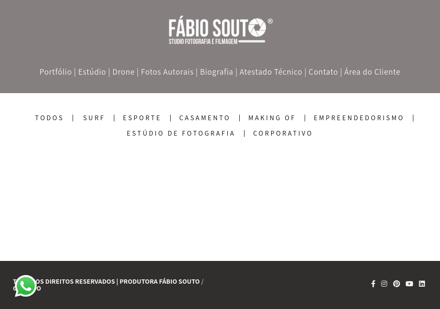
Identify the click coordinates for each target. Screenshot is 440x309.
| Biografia (215, 72)
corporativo (283, 133)
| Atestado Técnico (268, 72)
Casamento (205, 118)
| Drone (121, 72)
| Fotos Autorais (165, 72)
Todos (49, 118)
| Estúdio (90, 72)
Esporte (142, 118)
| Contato (321, 72)
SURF (94, 118)
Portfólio (56, 72)
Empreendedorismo (359, 118)
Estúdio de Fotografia (181, 133)
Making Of (272, 118)
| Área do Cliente (370, 72)
